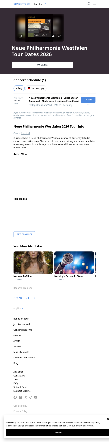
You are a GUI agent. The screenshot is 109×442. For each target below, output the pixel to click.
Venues (17, 346)
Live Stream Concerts (24, 357)
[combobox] (40, 4)
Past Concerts (24, 234)
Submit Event (20, 387)
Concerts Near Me (23, 329)
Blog (16, 363)
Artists (17, 340)
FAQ (16, 383)
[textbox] (19, 308)
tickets (88, 99)
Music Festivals (21, 351)
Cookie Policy (20, 405)
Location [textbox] (38, 4)
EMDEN (58, 104)
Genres (17, 335)
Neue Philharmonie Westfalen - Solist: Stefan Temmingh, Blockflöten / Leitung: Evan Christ (54, 99)
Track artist (42, 64)
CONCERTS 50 (22, 3)
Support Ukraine (22, 390)
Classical (25, 133)
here (91, 425)
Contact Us (19, 375)
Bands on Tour (21, 318)
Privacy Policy (21, 411)
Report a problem (23, 287)
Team (16, 379)
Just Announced (22, 324)
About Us (18, 371)
